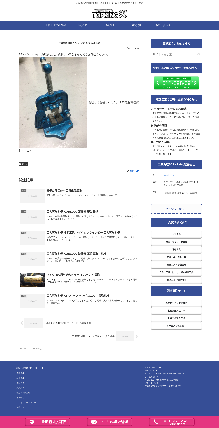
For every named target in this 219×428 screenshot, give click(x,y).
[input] (176, 54)
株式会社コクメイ (170, 175)
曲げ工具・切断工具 (176, 257)
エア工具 (176, 234)
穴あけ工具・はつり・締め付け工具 (176, 272)
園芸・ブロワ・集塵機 (176, 242)
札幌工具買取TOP (176, 318)
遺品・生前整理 (23, 393)
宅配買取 (20, 383)
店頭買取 (20, 374)
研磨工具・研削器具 (176, 264)
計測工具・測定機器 (176, 280)
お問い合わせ (22, 408)
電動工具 (176, 249)
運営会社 (20, 398)
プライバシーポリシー (176, 209)
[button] (199, 54)
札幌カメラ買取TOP (176, 326)
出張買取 (20, 379)
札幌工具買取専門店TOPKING (29, 369)
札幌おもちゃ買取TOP (176, 303)
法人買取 (20, 388)
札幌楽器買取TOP (176, 310)
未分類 (23, 164)
